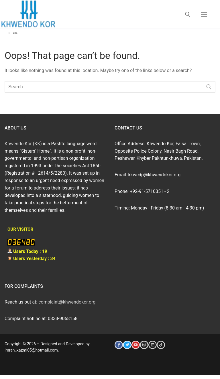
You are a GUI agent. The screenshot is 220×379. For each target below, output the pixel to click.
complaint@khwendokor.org (66, 302)
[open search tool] (187, 14)
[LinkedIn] (152, 345)
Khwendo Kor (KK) (23, 143)
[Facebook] (119, 345)
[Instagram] (144, 345)
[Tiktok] (161, 345)
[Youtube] (135, 345)
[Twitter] (127, 345)
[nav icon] (204, 14)
